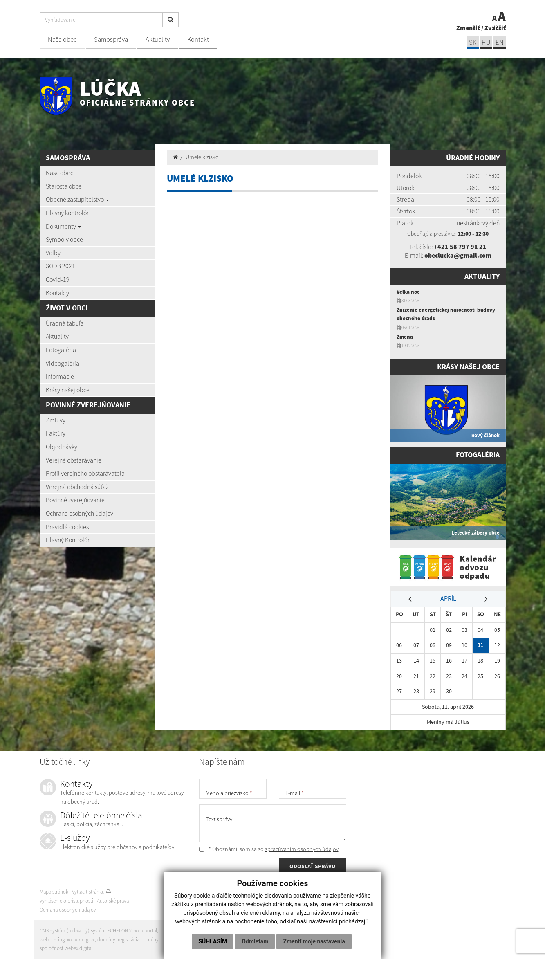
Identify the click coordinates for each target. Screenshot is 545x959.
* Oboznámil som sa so (269, 849)
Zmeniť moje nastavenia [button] (314, 941)
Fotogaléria (61, 350)
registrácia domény (138, 939)
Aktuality (158, 39)
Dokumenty (63, 226)
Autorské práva (113, 900)
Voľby (53, 253)
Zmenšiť (468, 28)
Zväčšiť (495, 28)
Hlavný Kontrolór (68, 540)
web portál (145, 930)
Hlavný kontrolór (67, 213)
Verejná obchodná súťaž (77, 487)
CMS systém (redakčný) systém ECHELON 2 (86, 930)
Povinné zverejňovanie (75, 500)
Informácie (60, 376)
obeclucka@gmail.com (457, 255)
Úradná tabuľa (65, 323)
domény (106, 939)
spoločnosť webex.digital (66, 948)
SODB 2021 (60, 266)
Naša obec (62, 39)
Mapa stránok (54, 891)
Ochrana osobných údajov (79, 513)
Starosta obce (64, 186)
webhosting (52, 939)
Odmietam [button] (255, 941)
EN (500, 42)
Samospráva (111, 39)
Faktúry (55, 433)
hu (486, 42)
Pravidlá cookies (67, 527)
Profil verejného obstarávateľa (85, 473)
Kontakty (57, 293)
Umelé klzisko (202, 157)
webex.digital (81, 939)
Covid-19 (58, 279)
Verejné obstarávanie (73, 460)
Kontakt (198, 39)
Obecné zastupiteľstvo (77, 199)
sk (472, 42)
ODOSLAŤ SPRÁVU (312, 866)
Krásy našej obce (68, 390)
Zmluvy (55, 420)
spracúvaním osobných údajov (302, 849)
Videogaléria (62, 363)
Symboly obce (64, 239)
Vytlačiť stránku (91, 891)
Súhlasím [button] (212, 941)
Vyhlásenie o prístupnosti (66, 900)
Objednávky (61, 446)
